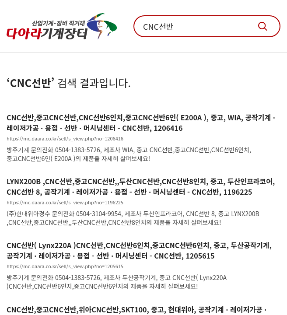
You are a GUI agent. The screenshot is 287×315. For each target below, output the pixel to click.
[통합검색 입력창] (206, 26)
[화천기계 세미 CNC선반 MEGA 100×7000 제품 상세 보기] (143, 137)
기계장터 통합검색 (263, 26)
